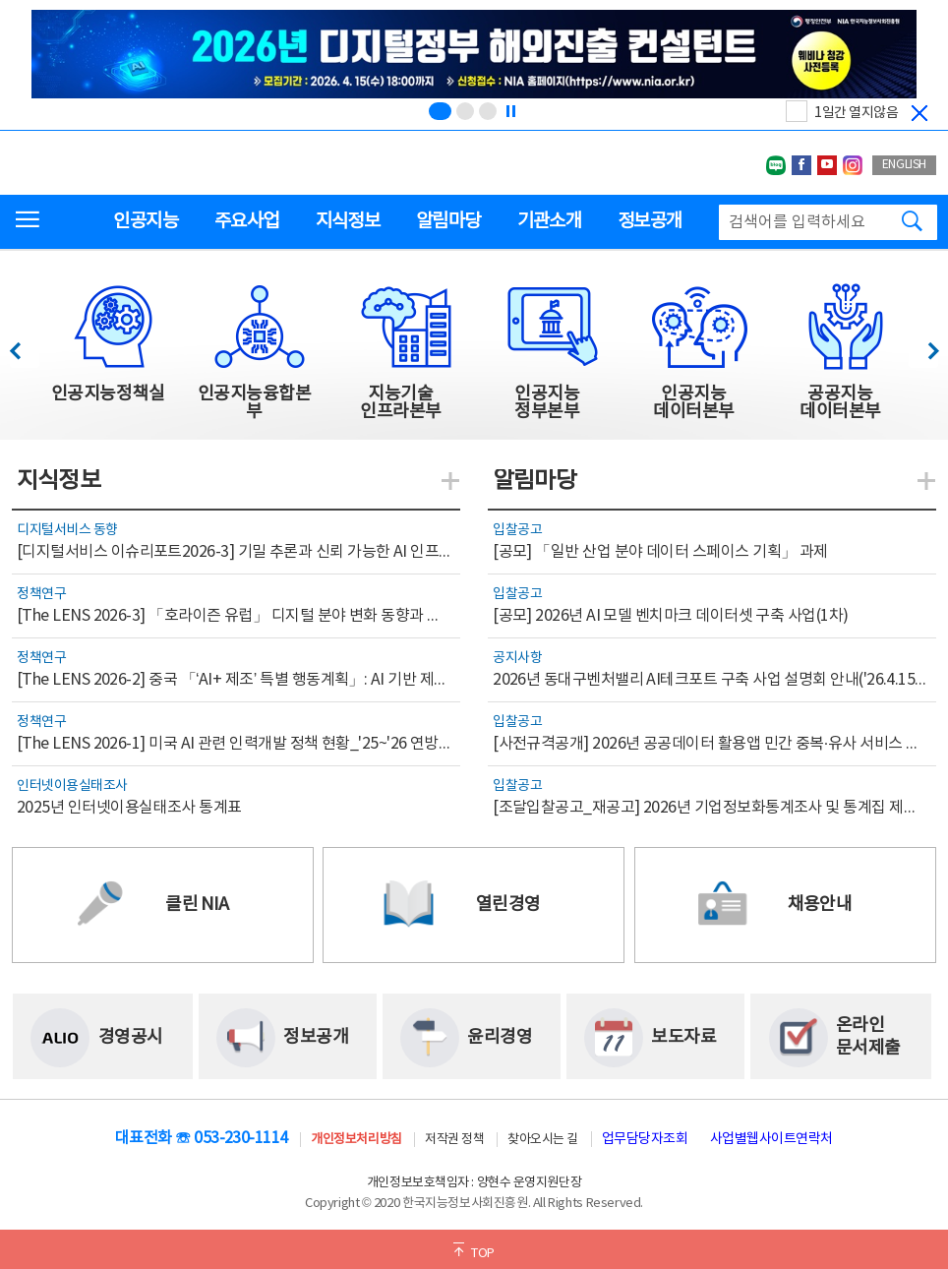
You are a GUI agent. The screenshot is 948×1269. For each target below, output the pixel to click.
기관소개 (549, 221)
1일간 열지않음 (856, 113)
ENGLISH (904, 164)
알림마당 (448, 221)
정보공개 (649, 221)
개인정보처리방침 (356, 1139)
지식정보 (348, 221)
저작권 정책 (454, 1139)
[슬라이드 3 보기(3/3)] (488, 111)
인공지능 (145, 221)
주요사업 (246, 221)
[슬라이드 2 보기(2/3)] (465, 111)
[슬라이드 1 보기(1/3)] (440, 111)
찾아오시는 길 (542, 1139)
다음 (923, 345)
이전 (24, 345)
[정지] (510, 111)
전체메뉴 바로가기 (0, 0)
